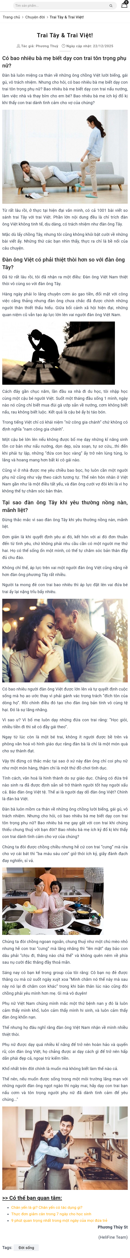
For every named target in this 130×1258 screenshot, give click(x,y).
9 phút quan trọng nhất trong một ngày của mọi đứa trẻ (59, 1220)
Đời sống (26, 1247)
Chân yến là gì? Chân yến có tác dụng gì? (46, 1207)
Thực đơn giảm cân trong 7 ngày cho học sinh (51, 1214)
